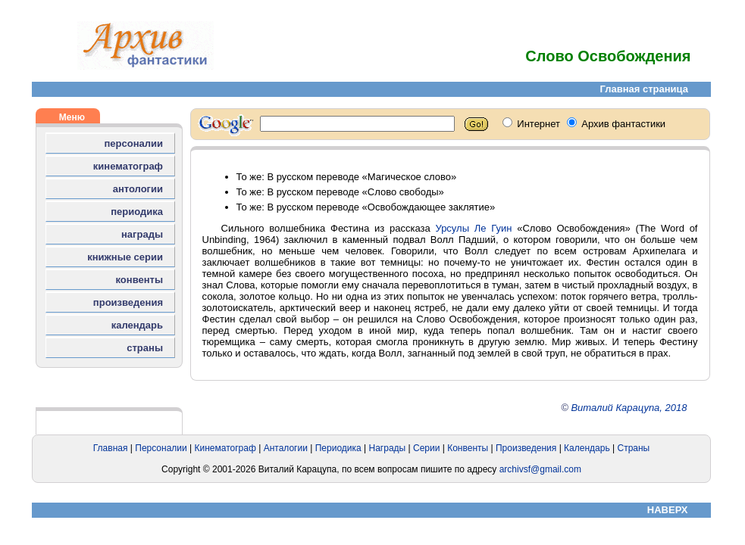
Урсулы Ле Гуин (473, 228)
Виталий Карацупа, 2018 (629, 407)
